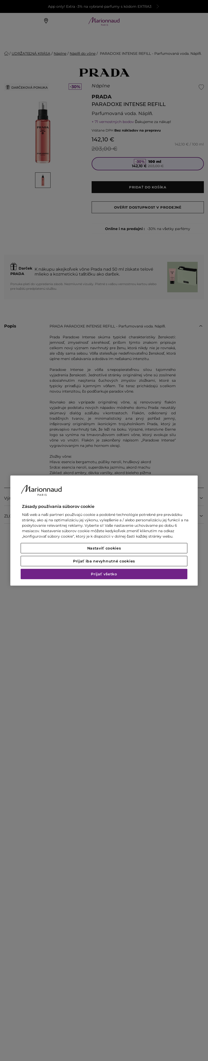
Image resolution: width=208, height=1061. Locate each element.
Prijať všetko (104, 574)
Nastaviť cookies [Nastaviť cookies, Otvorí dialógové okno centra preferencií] (104, 548)
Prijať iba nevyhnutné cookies (104, 561)
